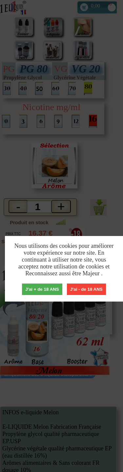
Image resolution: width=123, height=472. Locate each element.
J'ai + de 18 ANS (42, 289)
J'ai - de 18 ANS (86, 289)
